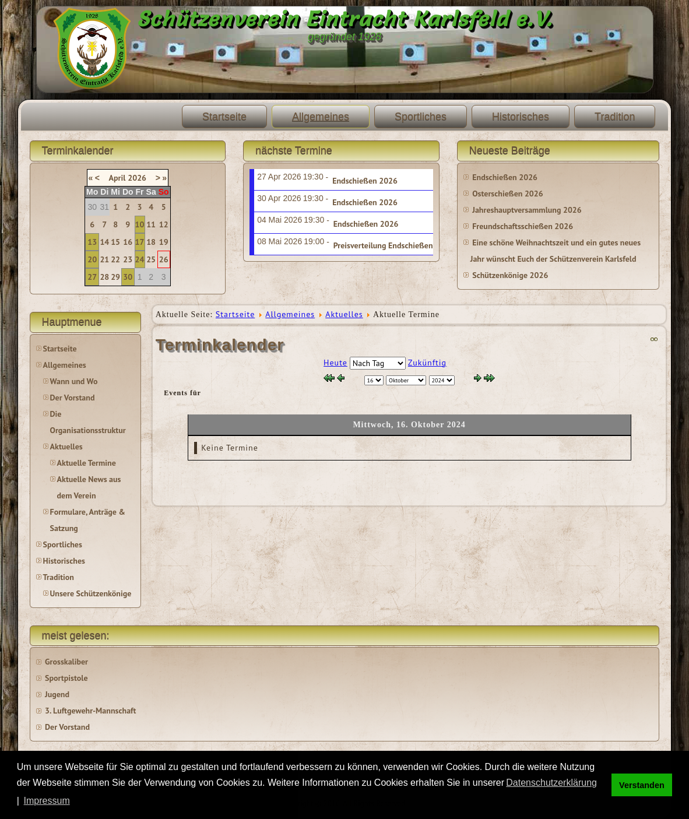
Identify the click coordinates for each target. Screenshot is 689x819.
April (117, 178)
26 (163, 259)
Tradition (615, 116)
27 (92, 277)
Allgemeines (320, 116)
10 (140, 224)
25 (151, 259)
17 (140, 242)
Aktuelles (66, 446)
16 (127, 242)
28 (104, 277)
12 (163, 224)
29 (115, 277)
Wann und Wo (74, 381)
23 (127, 259)
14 (104, 242)
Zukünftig (427, 362)
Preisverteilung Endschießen (383, 245)
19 (163, 242)
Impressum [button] (47, 801)
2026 (137, 178)
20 (92, 259)
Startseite (224, 116)
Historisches (520, 116)
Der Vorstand (72, 397)
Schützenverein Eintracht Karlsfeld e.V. (345, 18)
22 (115, 259)
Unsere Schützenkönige (91, 593)
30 (127, 277)
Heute (335, 362)
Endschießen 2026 (365, 180)
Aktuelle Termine (86, 463)
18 (151, 242)
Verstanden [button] (642, 785)
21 (104, 259)
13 (92, 242)
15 (115, 242)
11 (151, 224)
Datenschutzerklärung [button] (551, 783)
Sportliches (421, 116)
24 (140, 259)
